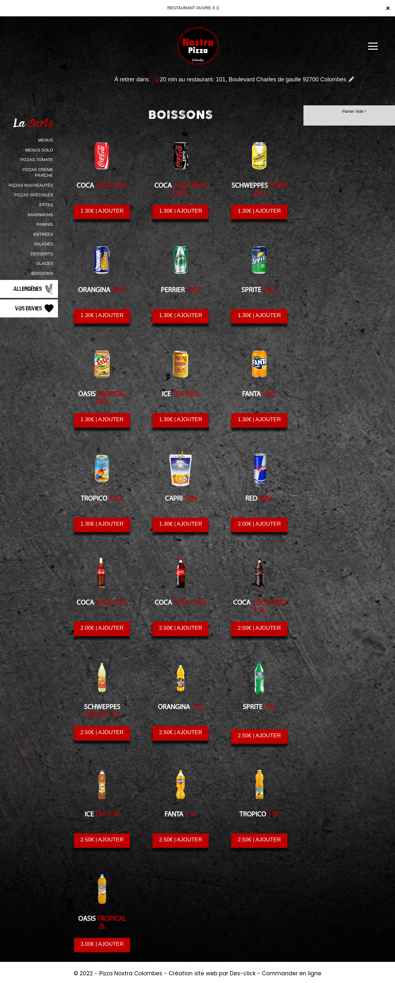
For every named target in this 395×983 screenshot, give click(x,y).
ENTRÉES (43, 234)
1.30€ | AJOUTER (102, 211)
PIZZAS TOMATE (36, 159)
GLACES (44, 263)
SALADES (43, 244)
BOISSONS (42, 273)
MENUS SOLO (39, 150)
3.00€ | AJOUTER (102, 944)
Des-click (242, 973)
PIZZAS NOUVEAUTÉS (31, 185)
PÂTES (46, 204)
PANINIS (45, 224)
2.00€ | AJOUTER (259, 524)
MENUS (45, 140)
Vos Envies (35, 308)
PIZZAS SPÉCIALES (33, 195)
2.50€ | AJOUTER (180, 628)
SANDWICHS (40, 214)
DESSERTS (42, 253)
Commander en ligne (291, 973)
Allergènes (34, 289)
